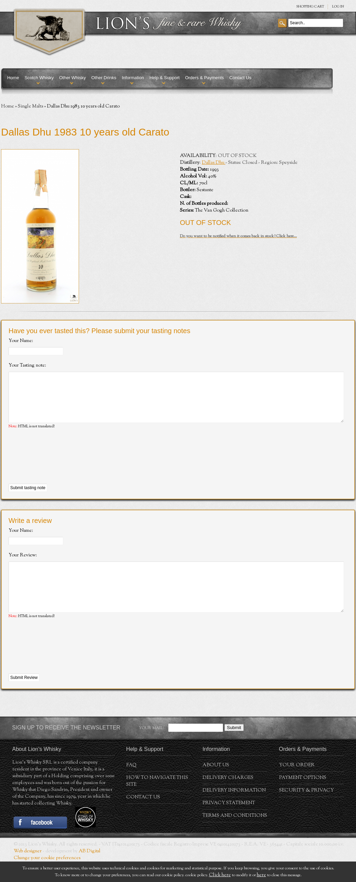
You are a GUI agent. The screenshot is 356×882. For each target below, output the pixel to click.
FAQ (131, 785)
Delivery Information (234, 811)
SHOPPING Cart (310, 6)
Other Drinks (103, 77)
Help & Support (164, 77)
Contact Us (240, 77)
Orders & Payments (204, 77)
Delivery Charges (227, 798)
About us (215, 785)
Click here (220, 875)
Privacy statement (228, 823)
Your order (297, 785)
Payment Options (302, 798)
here (261, 875)
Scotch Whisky (39, 77)
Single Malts (30, 106)
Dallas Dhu (213, 162)
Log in (338, 6)
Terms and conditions (234, 836)
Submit (234, 748)
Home (13, 77)
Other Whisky (72, 77)
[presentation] (61, 467)
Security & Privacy (306, 811)
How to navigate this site (157, 802)
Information (133, 77)
